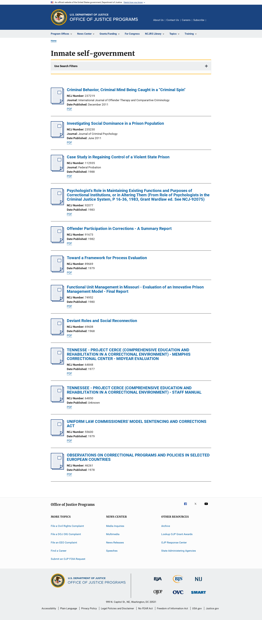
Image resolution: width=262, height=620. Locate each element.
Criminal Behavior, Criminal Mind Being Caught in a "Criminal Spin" (126, 89)
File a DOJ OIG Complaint (66, 534)
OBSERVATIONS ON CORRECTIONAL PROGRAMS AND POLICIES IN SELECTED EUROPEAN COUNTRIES (138, 457)
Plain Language (68, 608)
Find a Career (58, 550)
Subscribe (198, 20)
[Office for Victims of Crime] (178, 594)
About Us (158, 20)
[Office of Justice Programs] (59, 17)
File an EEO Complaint (64, 542)
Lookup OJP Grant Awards (176, 534)
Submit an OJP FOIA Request (68, 558)
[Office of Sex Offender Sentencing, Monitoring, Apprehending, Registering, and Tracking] (198, 594)
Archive (165, 526)
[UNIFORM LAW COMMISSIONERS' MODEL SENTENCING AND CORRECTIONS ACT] (57, 435)
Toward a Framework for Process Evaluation (107, 257)
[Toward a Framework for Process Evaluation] (57, 271)
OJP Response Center (174, 542)
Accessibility (49, 608)
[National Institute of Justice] (198, 581)
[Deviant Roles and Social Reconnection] (57, 334)
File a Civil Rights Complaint (67, 526)
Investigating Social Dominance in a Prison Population (115, 123)
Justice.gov (212, 608)
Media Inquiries (115, 526)
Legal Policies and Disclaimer (117, 608)
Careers (186, 20)
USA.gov (197, 608)
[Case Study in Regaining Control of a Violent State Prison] (57, 170)
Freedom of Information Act (172, 608)
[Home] (104, 17)
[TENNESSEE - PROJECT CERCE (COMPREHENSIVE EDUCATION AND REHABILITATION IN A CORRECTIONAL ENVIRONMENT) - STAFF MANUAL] (57, 401)
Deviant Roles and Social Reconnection (102, 320)
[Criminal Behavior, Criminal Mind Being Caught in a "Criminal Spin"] (57, 103)
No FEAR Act (145, 608)
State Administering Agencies (178, 550)
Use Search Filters (66, 66)
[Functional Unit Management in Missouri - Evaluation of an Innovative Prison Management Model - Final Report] (57, 300)
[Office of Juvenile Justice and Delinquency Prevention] (158, 595)
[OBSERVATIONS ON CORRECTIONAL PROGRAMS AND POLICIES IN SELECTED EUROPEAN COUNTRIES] (57, 468)
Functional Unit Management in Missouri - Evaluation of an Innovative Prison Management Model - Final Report (135, 289)
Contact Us (172, 20)
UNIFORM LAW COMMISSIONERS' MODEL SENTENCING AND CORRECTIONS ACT (136, 423)
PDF (69, 109)
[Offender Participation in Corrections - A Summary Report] (57, 242)
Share (211, 22)
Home (53, 40)
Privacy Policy (89, 608)
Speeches (111, 550)
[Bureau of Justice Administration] (158, 581)
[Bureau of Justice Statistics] (178, 583)
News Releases (115, 542)
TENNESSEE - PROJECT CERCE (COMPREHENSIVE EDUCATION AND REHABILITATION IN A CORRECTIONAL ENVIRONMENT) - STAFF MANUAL (134, 390)
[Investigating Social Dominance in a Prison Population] (57, 137)
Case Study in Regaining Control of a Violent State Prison (118, 157)
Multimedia (112, 534)
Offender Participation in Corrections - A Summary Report (119, 228)
